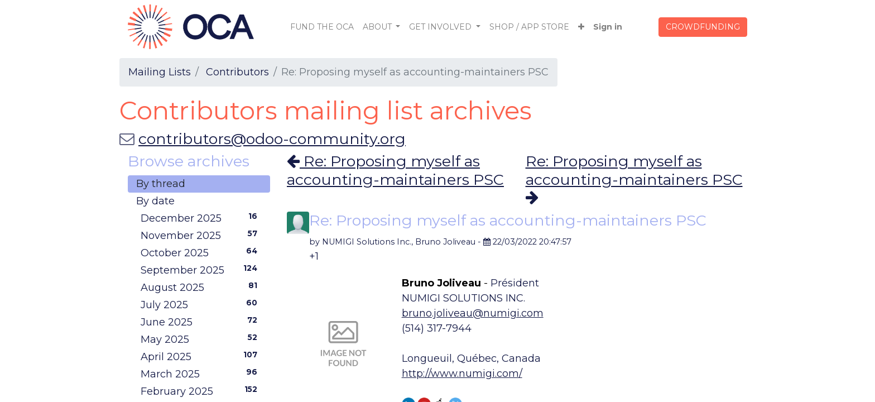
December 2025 (201, 217)
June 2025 (201, 321)
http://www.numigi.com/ (462, 373)
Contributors (237, 72)
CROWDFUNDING (703, 27)
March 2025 (201, 373)
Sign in (607, 27)
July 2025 (201, 304)
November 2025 (201, 235)
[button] (581, 27)
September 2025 (201, 269)
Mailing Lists (159, 72)
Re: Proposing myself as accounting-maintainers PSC (395, 170)
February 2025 (201, 391)
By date (155, 201)
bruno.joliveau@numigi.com (473, 313)
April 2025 (201, 356)
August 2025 (201, 287)
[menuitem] (322, 27)
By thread (160, 184)
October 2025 (201, 252)
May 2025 (201, 339)
